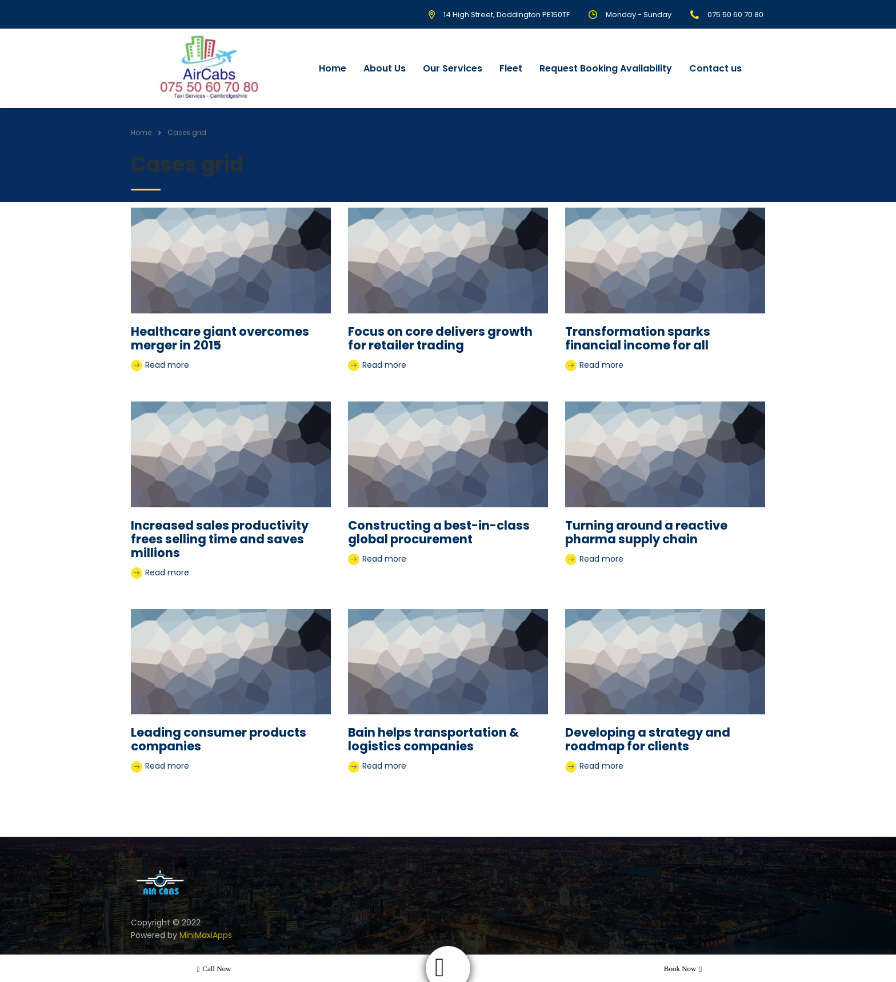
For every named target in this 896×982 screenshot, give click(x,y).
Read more (160, 365)
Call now (214, 968)
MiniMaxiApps (205, 935)
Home (332, 68)
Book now (683, 968)
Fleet (510, 68)
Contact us (715, 68)
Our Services (452, 68)
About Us (384, 68)
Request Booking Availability (605, 68)
